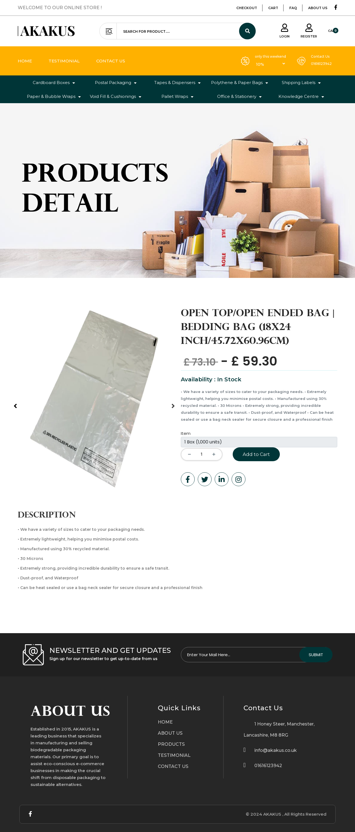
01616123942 (321, 64)
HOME (165, 722)
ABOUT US (170, 733)
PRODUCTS (171, 744)
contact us (110, 61)
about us (317, 8)
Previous (13, 402)
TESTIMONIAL (174, 755)
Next (171, 402)
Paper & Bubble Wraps (54, 96)
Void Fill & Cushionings (115, 96)
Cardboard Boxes (54, 82)
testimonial (64, 61)
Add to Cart (256, 454)
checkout (246, 8)
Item (186, 433)
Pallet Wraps (177, 96)
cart (273, 8)
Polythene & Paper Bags (239, 82)
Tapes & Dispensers (177, 82)
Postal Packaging (115, 82)
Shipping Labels (301, 82)
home (25, 61)
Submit (316, 655)
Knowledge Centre (301, 96)
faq (293, 8)
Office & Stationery (239, 96)
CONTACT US (173, 766)
